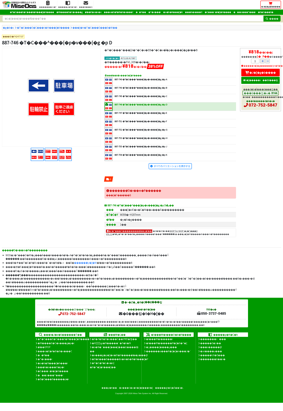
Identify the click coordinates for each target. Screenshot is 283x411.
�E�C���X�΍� (265, 12)
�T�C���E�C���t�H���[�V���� (32, 12)
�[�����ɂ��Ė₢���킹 (260, 80)
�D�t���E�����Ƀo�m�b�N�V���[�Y (120, 359)
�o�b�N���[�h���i (53, 363)
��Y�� (141, 12)
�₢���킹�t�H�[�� (141, 313)
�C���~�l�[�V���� (218, 12)
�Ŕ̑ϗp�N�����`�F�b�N (111, 343)
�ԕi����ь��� (211, 351)
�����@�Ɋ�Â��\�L (169, 387)
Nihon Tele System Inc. (142, 393)
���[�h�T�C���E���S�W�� (94, 27)
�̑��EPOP (44, 347)
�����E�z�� (210, 343)
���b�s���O (193, 12)
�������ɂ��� (213, 339)
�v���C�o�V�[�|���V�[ (136, 387)
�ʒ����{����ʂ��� (161, 347)
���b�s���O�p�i (51, 367)
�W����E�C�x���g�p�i (56, 343)
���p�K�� (109, 387)
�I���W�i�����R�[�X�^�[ (166, 343)
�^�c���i (154, 12)
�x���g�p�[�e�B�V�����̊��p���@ (120, 355)
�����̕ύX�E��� (212, 355)
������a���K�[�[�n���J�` (168, 351)
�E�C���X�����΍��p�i (53, 379)
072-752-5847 (263, 105)
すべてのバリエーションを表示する (172, 166)
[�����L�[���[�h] (132, 19)
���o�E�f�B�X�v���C (118, 12)
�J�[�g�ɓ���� (260, 72)
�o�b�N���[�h (173, 12)
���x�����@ (211, 347)
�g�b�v (8, 27)
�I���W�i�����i (159, 339)
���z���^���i (244, 12)
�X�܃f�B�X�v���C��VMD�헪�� (114, 339)
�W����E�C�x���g (69, 12)
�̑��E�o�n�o (93, 12)
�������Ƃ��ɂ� (213, 359)
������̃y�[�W (85, 262)
